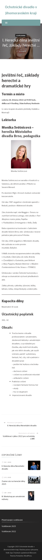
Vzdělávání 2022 (9, 531)
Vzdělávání (20, 35)
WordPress (28, 555)
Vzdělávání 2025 (9, 526)
